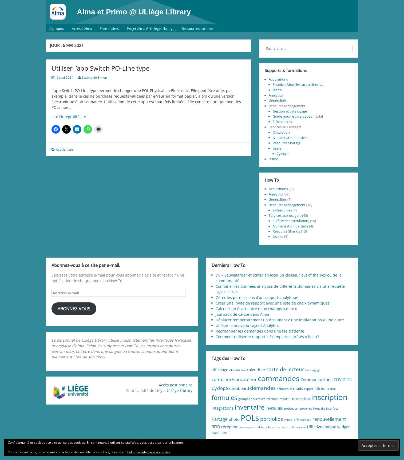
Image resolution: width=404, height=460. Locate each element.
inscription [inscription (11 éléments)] (329, 397)
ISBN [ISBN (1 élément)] (280, 408)
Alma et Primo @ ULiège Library (134, 12)
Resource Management (287, 204)
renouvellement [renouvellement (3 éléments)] (329, 419)
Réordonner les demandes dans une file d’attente (260, 331)
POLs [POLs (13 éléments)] (250, 418)
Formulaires (109, 28)
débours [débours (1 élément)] (282, 389)
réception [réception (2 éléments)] (230, 426)
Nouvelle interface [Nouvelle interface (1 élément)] (325, 408)
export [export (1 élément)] (308, 389)
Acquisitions (65, 149)
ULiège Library (179, 390)
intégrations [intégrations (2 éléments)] (222, 408)
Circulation (281, 132)
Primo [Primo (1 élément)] (288, 420)
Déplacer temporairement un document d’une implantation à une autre (280, 319)
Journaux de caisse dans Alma (242, 314)
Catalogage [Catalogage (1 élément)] (312, 370)
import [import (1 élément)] (283, 399)
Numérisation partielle (290, 137)
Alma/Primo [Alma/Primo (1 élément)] (237, 370)
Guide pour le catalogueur (293, 116)
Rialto (277, 89)
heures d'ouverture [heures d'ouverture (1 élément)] (264, 399)
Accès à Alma (82, 28)
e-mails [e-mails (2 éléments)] (296, 388)
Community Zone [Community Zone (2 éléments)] (316, 379)
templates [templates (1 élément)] (268, 427)
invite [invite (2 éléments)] (271, 408)
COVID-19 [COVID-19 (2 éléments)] (343, 379)
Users (277, 148)
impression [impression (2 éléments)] (300, 398)
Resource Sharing (286, 143)
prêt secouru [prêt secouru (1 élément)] (302, 420)
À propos (56, 28)
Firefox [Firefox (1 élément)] (331, 389)
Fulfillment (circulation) (291, 220)
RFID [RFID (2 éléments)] (216, 426)
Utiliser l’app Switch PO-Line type (100, 68)
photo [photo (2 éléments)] (234, 419)
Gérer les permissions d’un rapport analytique (257, 297)
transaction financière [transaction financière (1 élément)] (291, 427)
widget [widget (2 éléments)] (343, 426)
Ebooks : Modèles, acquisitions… (298, 84)
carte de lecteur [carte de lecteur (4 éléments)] (285, 369)
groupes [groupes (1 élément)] (244, 399)
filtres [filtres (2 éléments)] (319, 388)
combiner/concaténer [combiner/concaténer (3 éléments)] (234, 379)
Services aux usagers (285, 215)
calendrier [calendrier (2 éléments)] (256, 369)
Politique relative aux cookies (148, 452)
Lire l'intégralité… (73, 116)
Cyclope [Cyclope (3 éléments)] (220, 388)
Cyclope (283, 153)
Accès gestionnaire (175, 384)
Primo (273, 159)
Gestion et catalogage (290, 111)
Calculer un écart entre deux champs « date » (256, 308)
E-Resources (282, 121)
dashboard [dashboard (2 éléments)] (239, 388)
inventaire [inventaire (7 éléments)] (249, 407)
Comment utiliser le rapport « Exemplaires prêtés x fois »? (267, 336)
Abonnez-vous (74, 309)
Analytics (276, 95)
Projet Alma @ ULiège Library (150, 28)
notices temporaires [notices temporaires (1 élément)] (298, 408)
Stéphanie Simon (94, 77)
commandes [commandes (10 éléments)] (278, 378)
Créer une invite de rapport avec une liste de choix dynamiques (273, 303)
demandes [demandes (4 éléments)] (263, 387)
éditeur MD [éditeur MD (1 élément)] (219, 433)
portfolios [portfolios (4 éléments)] (271, 418)
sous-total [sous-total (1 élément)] (253, 427)
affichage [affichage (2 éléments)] (220, 369)
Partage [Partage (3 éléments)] (220, 419)
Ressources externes (198, 28)
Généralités (278, 100)
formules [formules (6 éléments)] (224, 398)
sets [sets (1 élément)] (242, 427)
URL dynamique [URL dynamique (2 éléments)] (321, 426)
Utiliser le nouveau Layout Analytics (247, 325)
